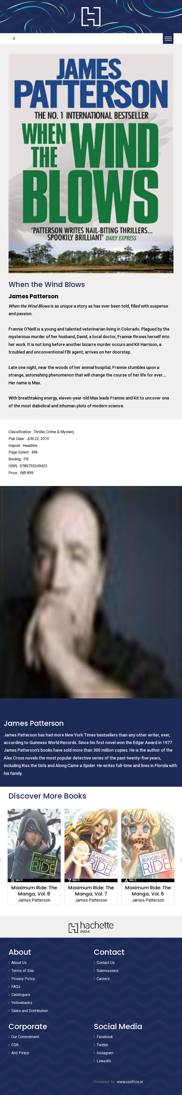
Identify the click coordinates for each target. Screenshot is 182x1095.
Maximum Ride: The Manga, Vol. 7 (91, 891)
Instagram (105, 1053)
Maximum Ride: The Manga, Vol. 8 (34, 891)
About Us (19, 962)
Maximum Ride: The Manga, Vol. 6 (148, 891)
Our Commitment (25, 1037)
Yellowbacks (21, 1002)
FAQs (15, 986)
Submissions (107, 970)
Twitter (102, 1045)
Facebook (105, 1037)
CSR (14, 1045)
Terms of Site (22, 970)
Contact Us (106, 962)
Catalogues (20, 994)
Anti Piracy (20, 1053)
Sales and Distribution (29, 1011)
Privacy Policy (23, 979)
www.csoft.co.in (130, 1082)
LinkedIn (104, 1061)
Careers (103, 979)
